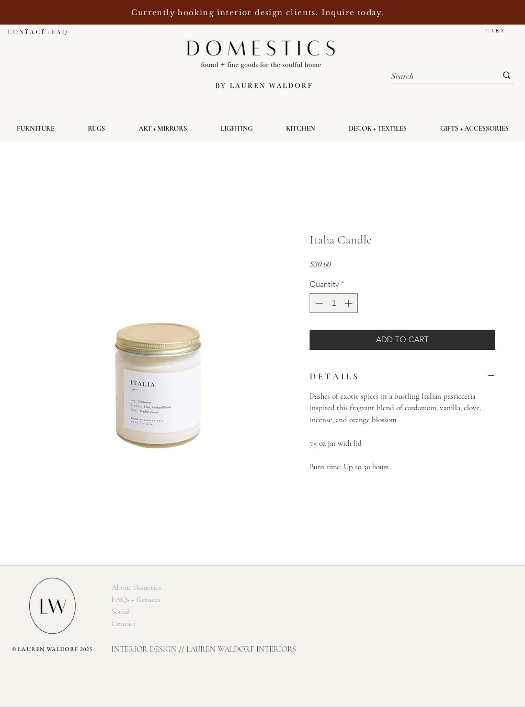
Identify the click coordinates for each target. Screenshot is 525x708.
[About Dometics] (136, 588)
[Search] (436, 76)
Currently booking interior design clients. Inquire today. (259, 12)
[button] (499, 30)
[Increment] (350, 303)
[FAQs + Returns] (136, 600)
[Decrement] (318, 303)
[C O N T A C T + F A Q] (36, 32)
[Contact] (123, 624)
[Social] (120, 612)
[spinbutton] (334, 303)
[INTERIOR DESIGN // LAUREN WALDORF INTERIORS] (203, 649)
